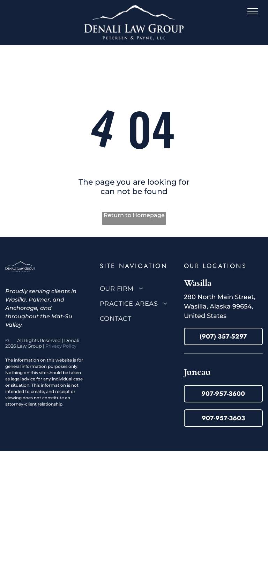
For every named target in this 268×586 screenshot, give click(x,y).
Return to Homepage (134, 215)
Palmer (39, 299)
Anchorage (21, 308)
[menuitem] (139, 288)
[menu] (253, 11)
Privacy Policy (60, 346)
